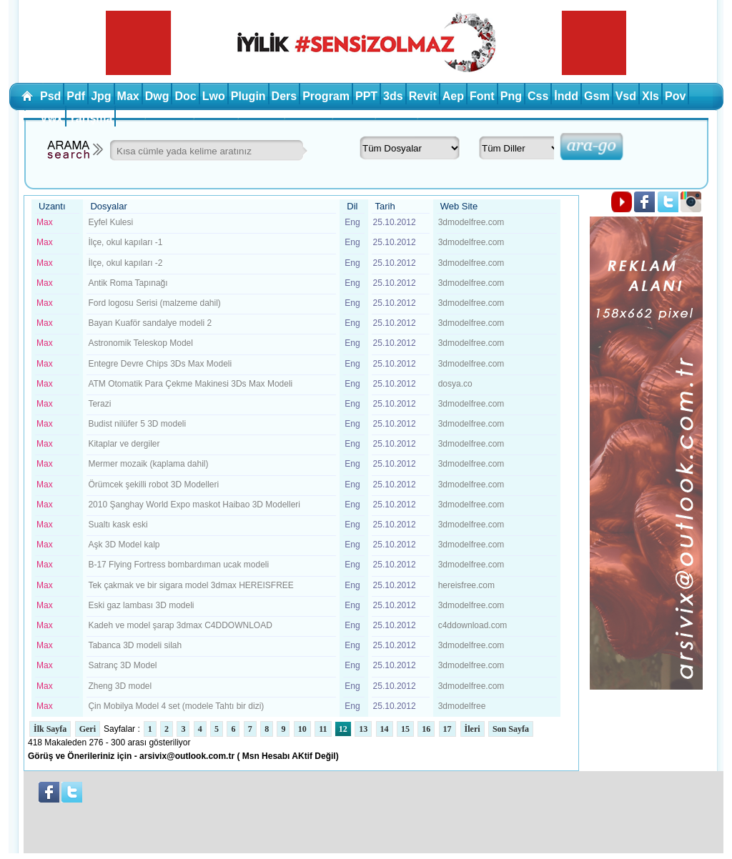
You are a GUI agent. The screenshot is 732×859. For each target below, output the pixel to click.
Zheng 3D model (120, 686)
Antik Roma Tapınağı (127, 283)
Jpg (101, 96)
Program (326, 96)
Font (482, 96)
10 (302, 729)
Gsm (597, 96)
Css (538, 96)
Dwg (157, 96)
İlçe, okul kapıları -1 (125, 242)
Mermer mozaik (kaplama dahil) (148, 464)
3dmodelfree (462, 706)
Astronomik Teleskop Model (140, 343)
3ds (393, 96)
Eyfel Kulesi (110, 222)
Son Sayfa (511, 729)
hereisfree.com (466, 585)
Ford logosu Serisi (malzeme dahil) (154, 303)
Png (511, 96)
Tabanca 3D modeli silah (135, 645)
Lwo (213, 96)
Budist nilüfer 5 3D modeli (137, 424)
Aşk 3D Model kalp (123, 545)
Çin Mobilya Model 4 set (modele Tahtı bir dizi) (176, 706)
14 (384, 729)
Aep (453, 96)
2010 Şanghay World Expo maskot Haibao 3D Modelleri (194, 505)
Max (128, 96)
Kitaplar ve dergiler (123, 444)
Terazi (99, 404)
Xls (650, 96)
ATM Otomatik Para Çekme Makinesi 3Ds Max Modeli (190, 384)
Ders (284, 96)
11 (323, 729)
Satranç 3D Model (122, 665)
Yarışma (90, 118)
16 (426, 729)
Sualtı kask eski (117, 525)
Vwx (51, 118)
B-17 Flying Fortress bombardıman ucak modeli (178, 565)
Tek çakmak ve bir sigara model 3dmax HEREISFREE (190, 585)
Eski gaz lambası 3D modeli (141, 605)
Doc (185, 96)
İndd (566, 96)
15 (405, 729)
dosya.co (455, 384)
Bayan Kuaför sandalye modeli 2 (150, 323)
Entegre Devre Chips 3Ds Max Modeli (160, 364)
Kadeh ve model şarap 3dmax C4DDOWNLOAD (180, 625)
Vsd (625, 96)
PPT (366, 96)
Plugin (248, 96)
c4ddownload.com (473, 625)
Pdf (75, 96)
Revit (423, 96)
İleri (472, 729)
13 (363, 729)
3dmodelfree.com (471, 222)
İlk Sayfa (50, 729)
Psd (50, 96)
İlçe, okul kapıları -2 (125, 263)
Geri (87, 729)
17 (447, 729)
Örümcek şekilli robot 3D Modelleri (153, 485)
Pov (675, 96)
